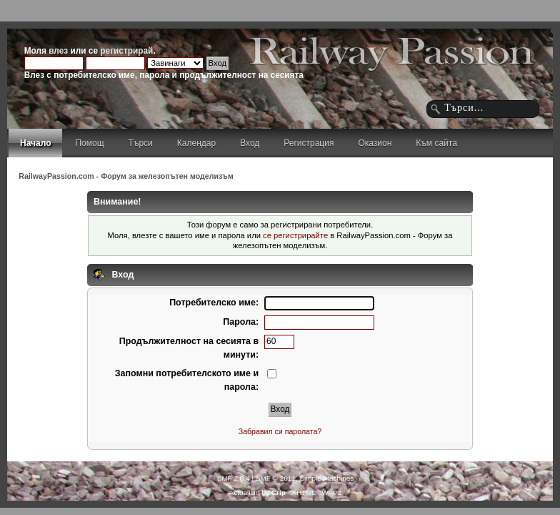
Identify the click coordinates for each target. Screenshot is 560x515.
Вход (249, 143)
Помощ (89, 143)
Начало (35, 143)
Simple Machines (326, 478)
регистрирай (126, 51)
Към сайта (436, 143)
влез (58, 51)
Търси (141, 143)
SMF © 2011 (276, 478)
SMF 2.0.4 (233, 478)
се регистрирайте (295, 235)
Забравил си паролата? (280, 431)
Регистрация (309, 143)
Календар (196, 143)
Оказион (374, 143)
